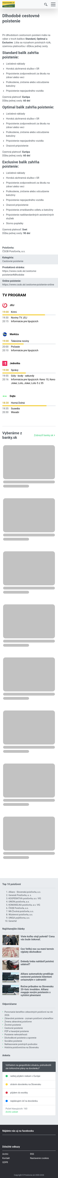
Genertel (13, 921)
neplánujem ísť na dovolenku (24, 1101)
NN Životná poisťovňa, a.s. (21, 911)
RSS (32, 1154)
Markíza (14, 334)
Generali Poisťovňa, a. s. (20, 895)
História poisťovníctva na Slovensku (21, 1047)
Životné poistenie (12, 1025)
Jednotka (15, 363)
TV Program (14, 295)
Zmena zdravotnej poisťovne (18, 1021)
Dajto (12, 396)
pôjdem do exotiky (19, 1092)
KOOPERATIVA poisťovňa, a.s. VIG (25, 898)
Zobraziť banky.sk (45, 435)
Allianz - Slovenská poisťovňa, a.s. (25, 892)
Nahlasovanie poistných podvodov (20, 1044)
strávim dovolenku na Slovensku (25, 1084)
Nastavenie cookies (39, 1158)
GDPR (5, 1162)
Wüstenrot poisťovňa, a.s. (21, 914)
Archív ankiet (12, 1112)
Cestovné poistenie (12, 261)
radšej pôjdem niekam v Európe (25, 1076)
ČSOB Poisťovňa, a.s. (13, 251)
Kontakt (6, 1158)
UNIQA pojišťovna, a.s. (19, 918)
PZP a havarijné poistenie (16, 1031)
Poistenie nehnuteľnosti (15, 1034)
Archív (5, 1154)
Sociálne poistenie (13, 1041)
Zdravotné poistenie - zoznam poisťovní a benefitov (28, 1018)
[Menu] (53, 4)
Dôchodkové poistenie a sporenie (20, 1038)
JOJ (12, 305)
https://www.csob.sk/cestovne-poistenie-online (28, 284)
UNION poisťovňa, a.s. (19, 901)
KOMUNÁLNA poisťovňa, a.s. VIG (24, 905)
